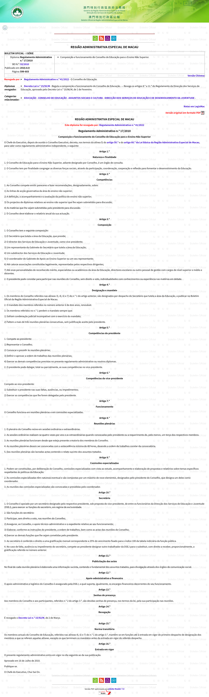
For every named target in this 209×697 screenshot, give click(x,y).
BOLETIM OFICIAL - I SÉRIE (19, 53)
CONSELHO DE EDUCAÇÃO (52, 98)
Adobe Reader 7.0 (116, 689)
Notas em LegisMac (194, 106)
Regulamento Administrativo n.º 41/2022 (46, 79)
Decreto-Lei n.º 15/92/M (37, 86)
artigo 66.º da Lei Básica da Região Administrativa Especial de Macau (161, 142)
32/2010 (24, 64)
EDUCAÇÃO (30, 98)
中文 (187, 3)
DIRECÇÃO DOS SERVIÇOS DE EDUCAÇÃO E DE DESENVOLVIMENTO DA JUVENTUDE (149, 98)
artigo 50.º (112, 142)
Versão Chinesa (196, 75)
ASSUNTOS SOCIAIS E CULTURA (85, 98)
